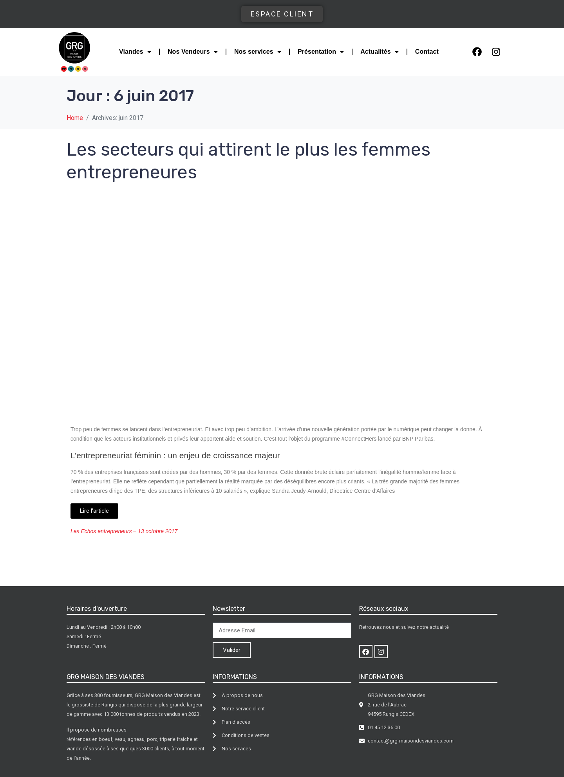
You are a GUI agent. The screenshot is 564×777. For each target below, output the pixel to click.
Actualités (379, 52)
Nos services (257, 52)
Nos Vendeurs (193, 52)
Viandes (135, 52)
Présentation (321, 52)
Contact (427, 51)
